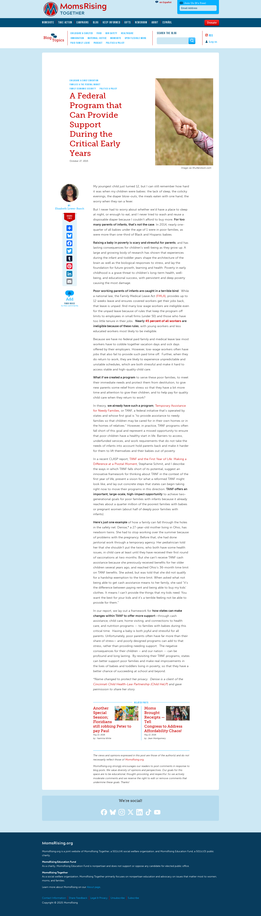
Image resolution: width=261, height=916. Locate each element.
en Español (165, 2)
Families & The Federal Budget (85, 84)
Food (99, 33)
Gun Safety (111, 33)
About (155, 22)
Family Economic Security (83, 88)
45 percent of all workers (163, 321)
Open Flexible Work (135, 38)
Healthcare (127, 33)
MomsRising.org (77, 9)
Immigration (77, 38)
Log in (213, 41)
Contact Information (54, 898)
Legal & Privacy (98, 898)
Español (167, 22)
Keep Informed (112, 22)
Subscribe (133, 898)
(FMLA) (161, 296)
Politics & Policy (115, 42)
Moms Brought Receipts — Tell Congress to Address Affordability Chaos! (163, 719)
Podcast (98, 42)
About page (93, 887)
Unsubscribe (118, 898)
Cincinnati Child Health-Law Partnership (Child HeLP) (130, 684)
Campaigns (82, 22)
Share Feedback (78, 898)
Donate (212, 22)
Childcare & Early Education (84, 80)
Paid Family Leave (80, 42)
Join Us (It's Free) (195, 3)
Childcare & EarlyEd (82, 33)
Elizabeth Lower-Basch (69, 208)
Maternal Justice (97, 38)
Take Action (65, 22)
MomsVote (48, 22)
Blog (95, 22)
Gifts (128, 22)
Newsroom (141, 22)
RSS (211, 35)
